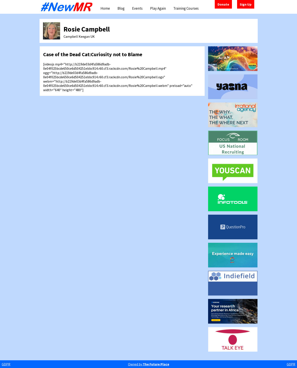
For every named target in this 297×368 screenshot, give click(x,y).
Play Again (158, 8)
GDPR (6, 364)
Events (137, 8)
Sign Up (245, 4)
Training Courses (186, 8)
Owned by (148, 364)
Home (105, 8)
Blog (121, 8)
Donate (223, 4)
